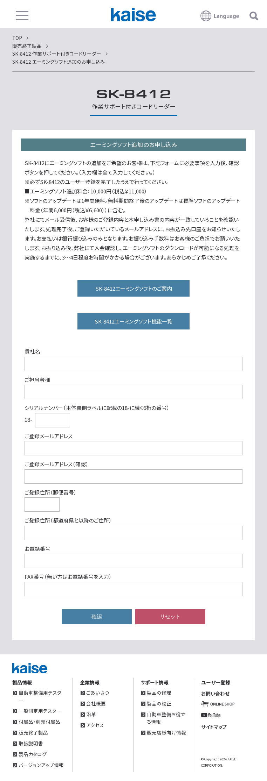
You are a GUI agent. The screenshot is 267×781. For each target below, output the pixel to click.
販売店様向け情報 (166, 732)
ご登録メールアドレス (49, 436)
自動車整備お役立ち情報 (166, 718)
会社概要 (96, 703)
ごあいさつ (97, 692)
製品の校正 (159, 703)
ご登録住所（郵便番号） (51, 492)
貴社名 (32, 351)
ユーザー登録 (215, 682)
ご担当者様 (37, 379)
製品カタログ (33, 754)
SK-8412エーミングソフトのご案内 (133, 288)
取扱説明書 (31, 743)
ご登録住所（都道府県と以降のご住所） (68, 520)
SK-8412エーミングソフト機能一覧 (133, 321)
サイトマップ (214, 726)
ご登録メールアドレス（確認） (57, 464)
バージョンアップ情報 (41, 764)
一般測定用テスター (40, 710)
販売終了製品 (33, 732)
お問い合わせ (215, 693)
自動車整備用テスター (40, 696)
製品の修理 (159, 692)
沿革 (91, 714)
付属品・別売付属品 (39, 721)
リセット (170, 616)
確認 (96, 616)
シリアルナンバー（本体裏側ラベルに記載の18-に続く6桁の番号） (97, 407)
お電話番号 (37, 548)
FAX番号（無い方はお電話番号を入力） (68, 576)
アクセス (95, 725)
